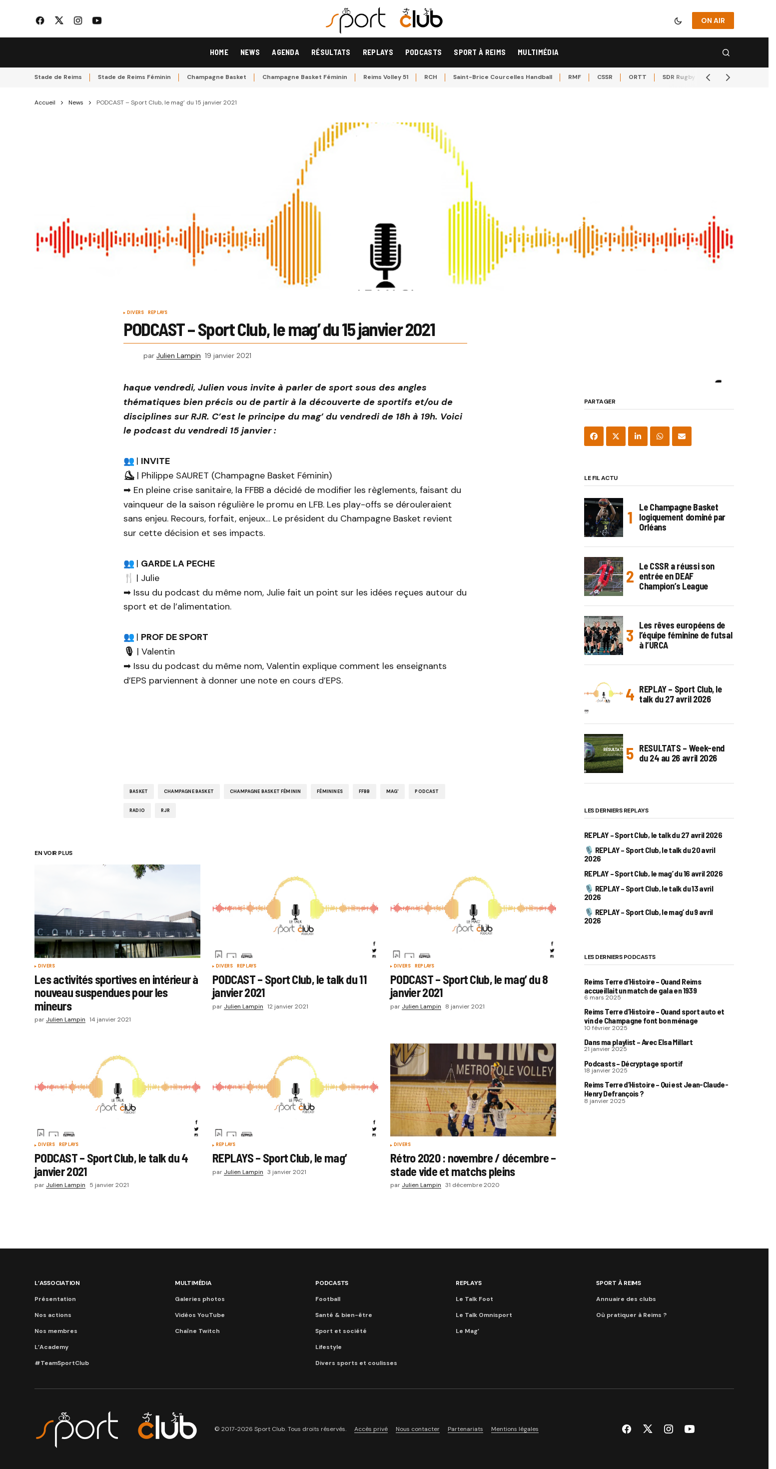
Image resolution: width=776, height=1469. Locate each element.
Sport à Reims (618, 1283)
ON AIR (713, 20)
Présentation (55, 1299)
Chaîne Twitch (197, 1331)
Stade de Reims (58, 77)
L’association (57, 1283)
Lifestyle (328, 1347)
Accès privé (371, 1429)
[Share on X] (616, 436)
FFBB (364, 791)
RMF (574, 77)
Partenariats (465, 1429)
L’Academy (51, 1347)
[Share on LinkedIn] (638, 436)
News (75, 102)
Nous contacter (418, 1429)
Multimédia (193, 1283)
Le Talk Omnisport (484, 1315)
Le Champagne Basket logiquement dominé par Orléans (682, 517)
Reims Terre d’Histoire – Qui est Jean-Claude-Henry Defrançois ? (656, 1089)
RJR (165, 811)
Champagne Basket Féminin (304, 77)
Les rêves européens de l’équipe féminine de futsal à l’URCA (685, 635)
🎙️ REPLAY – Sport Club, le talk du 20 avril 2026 (649, 854)
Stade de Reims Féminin (134, 77)
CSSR (605, 77)
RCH (430, 77)
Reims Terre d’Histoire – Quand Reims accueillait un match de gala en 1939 (642, 985)
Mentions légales (515, 1429)
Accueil (44, 102)
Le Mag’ (467, 1331)
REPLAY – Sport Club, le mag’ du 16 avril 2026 (653, 873)
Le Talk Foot (474, 1299)
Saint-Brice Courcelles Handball (502, 77)
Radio (137, 811)
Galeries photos (200, 1299)
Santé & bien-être (343, 1315)
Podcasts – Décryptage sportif (633, 1063)
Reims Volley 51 (385, 77)
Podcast (427, 791)
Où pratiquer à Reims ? (631, 1315)
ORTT (638, 77)
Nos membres (55, 1331)
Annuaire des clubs (626, 1299)
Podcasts (331, 1283)
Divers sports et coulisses (356, 1363)
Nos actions (52, 1315)
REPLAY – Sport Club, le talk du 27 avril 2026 (680, 694)
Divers (135, 313)
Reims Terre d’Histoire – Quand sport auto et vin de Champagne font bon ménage (654, 1015)
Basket (138, 791)
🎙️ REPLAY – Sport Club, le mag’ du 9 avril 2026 (648, 916)
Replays (157, 313)
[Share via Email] (682, 436)
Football (327, 1299)
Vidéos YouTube (200, 1315)
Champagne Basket (216, 77)
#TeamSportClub (61, 1363)
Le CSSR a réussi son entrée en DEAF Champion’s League (677, 576)
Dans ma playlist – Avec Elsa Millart (638, 1042)
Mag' (392, 791)
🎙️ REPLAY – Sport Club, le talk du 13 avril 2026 (648, 893)
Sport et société (341, 1331)
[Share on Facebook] (594, 436)
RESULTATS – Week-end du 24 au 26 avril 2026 (682, 753)
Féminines (330, 791)
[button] (678, 20)
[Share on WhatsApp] (660, 436)
